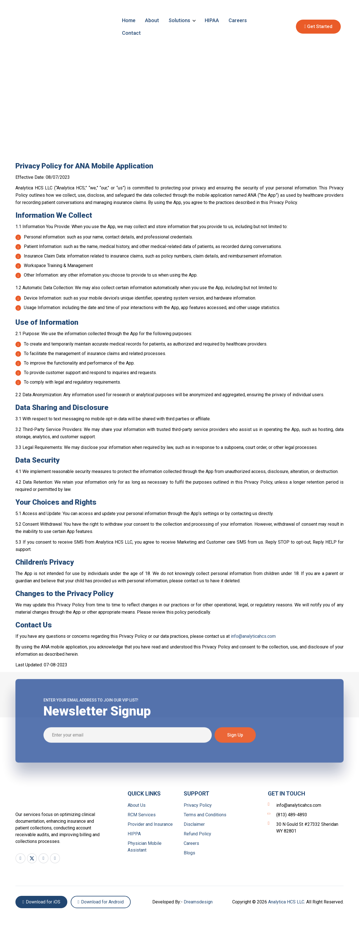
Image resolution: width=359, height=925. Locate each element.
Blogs (189, 853)
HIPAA (212, 20)
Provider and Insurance (150, 824)
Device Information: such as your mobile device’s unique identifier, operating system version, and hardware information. (135, 298)
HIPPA (134, 833)
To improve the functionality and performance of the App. (75, 363)
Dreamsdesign (198, 902)
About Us (137, 805)
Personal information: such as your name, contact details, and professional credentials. (104, 237)
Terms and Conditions (205, 814)
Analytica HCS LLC (286, 902)
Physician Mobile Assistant (145, 847)
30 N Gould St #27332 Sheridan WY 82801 (303, 827)
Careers (238, 20)
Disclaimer (194, 824)
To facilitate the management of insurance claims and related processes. (90, 354)
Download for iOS (41, 902)
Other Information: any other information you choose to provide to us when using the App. (106, 275)
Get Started (318, 26)
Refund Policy (197, 833)
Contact (131, 33)
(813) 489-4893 (287, 814)
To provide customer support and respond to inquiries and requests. (86, 373)
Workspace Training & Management (54, 266)
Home (128, 20)
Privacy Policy (198, 805)
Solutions (179, 20)
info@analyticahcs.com (253, 636)
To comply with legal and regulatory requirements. (68, 382)
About (152, 20)
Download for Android (101, 902)
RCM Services (142, 814)
